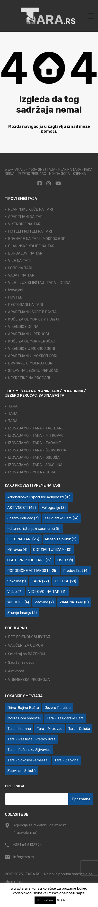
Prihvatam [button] (45, 900)
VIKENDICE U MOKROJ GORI (31, 348)
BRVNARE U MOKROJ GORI (30, 363)
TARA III (14, 421)
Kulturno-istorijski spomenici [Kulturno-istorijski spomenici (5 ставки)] (34, 528)
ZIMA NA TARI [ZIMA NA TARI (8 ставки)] (74, 602)
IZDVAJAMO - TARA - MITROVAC (36, 435)
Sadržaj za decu (21, 662)
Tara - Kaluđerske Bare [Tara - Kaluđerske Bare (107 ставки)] (65, 718)
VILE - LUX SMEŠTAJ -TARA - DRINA (39, 282)
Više (61, 900)
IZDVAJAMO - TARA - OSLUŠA (34, 457)
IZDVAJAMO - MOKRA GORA (31, 472)
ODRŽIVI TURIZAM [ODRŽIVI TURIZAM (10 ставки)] (52, 549)
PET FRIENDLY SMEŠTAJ (29, 637)
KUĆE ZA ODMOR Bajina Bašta (33, 319)
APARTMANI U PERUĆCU (29, 334)
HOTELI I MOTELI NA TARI (30, 231)
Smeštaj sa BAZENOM (26, 654)
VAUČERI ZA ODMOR (25, 645)
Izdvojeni (15, 290)
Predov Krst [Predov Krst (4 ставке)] (76, 570)
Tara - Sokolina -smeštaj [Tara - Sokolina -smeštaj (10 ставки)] (27, 760)
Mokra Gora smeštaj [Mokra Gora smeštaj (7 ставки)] (24, 718)
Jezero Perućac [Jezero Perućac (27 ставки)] (58, 707)
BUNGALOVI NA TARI (25, 253)
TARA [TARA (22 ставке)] (40, 581)
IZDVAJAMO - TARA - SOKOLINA (35, 465)
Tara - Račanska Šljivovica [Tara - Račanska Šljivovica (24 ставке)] (29, 749)
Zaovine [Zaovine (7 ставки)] (44, 602)
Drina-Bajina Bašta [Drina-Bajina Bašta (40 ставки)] (23, 707)
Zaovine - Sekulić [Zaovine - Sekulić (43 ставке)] (21, 770)
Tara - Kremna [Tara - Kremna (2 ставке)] (19, 728)
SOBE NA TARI (20, 268)
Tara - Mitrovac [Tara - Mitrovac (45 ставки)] (49, 728)
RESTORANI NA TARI (25, 304)
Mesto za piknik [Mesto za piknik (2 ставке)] (60, 539)
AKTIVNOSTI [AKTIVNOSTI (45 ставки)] (21, 507)
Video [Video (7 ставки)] (14, 591)
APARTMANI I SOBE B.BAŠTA (32, 312)
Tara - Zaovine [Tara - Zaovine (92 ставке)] (66, 760)
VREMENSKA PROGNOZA (29, 680)
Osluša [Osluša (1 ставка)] (65, 560)
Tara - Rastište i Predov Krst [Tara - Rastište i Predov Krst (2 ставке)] (31, 739)
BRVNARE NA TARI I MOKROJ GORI (37, 238)
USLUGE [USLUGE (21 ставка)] (65, 581)
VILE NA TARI (19, 260)
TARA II (14, 413)
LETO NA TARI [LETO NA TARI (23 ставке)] (23, 539)
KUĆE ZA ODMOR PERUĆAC (31, 341)
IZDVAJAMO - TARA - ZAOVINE (34, 443)
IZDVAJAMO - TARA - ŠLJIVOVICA (37, 450)
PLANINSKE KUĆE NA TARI (30, 209)
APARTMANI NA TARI (26, 216)
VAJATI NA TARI (21, 275)
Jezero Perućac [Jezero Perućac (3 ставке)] (23, 518)
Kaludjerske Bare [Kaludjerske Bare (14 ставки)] (62, 518)
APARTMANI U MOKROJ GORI (32, 356)
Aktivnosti (16, 671)
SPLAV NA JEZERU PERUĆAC (33, 370)
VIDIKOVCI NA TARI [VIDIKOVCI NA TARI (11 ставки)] (47, 591)
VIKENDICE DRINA (23, 326)
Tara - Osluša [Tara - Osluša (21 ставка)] (79, 728)
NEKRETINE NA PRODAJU (30, 378)
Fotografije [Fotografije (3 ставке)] (54, 507)
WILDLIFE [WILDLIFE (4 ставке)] (18, 602)
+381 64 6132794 (27, 845)
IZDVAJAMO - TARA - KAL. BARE (35, 428)
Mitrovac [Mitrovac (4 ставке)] (17, 549)
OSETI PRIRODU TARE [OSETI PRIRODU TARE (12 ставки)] (29, 560)
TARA (13, 406)
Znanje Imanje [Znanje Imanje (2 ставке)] (22, 612)
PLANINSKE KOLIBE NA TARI (31, 246)
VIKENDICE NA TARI (24, 224)
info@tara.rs (23, 857)
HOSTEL (15, 297)
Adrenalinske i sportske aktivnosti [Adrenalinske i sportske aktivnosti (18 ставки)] (39, 497)
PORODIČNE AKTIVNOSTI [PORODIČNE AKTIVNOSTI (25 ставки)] (32, 570)
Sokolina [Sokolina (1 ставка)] (16, 581)
